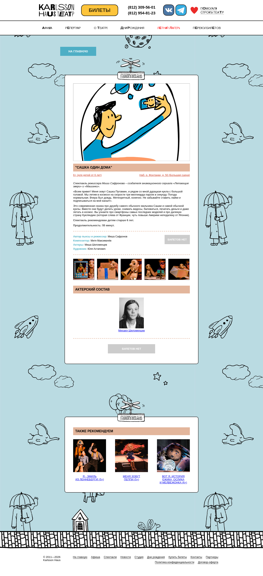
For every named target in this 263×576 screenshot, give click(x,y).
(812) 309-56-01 (142, 7)
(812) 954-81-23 (142, 13)
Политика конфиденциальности (174, 562)
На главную (80, 557)
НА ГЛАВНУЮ (78, 51)
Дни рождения (156, 557)
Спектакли (110, 557)
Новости (125, 557)
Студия (139, 557)
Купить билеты (177, 557)
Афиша (95, 557)
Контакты (196, 557)
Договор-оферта (208, 562)
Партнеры (212, 557)
